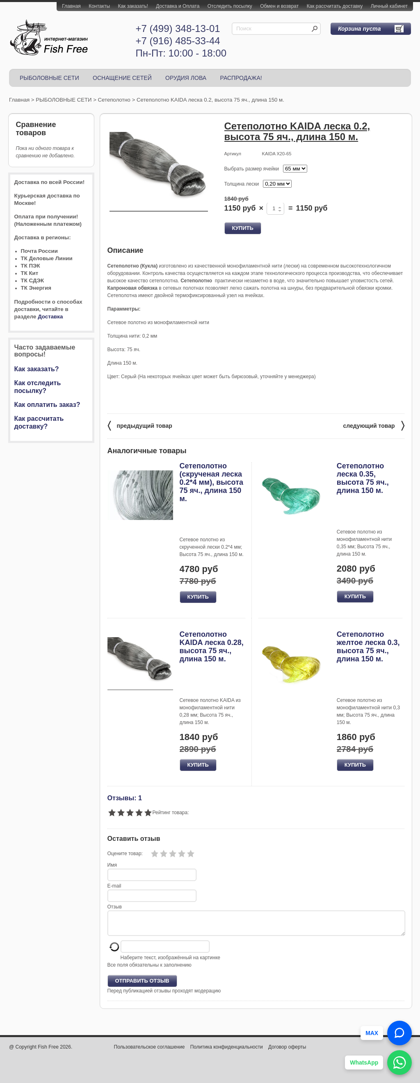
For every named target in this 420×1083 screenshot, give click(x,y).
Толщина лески (241, 184)
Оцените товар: (125, 853)
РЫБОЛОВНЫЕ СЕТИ (49, 78)
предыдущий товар (139, 425)
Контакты (99, 6)
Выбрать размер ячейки (251, 169)
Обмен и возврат (279, 6)
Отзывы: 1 (124, 797)
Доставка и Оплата (177, 6)
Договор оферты (287, 1052)
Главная (71, 6)
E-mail (114, 886)
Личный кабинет (389, 6)
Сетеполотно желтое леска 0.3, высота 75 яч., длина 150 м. (368, 646)
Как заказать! (133, 6)
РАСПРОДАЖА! (241, 78)
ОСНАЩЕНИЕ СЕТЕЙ (122, 78)
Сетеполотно (114, 100)
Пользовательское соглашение (149, 1052)
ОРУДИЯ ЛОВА (185, 78)
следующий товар (373, 425)
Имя (112, 865)
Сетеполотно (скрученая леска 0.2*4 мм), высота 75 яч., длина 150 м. (212, 482)
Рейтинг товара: (171, 812)
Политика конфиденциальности (226, 1052)
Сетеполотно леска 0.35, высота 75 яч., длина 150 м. (363, 478)
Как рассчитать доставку (335, 6)
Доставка (50, 316)
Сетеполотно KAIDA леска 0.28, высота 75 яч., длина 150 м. (212, 646)
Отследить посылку (230, 6)
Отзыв (114, 907)
